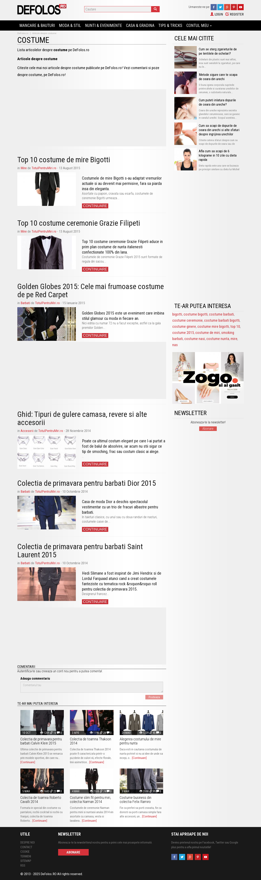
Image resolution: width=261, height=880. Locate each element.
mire (234, 338)
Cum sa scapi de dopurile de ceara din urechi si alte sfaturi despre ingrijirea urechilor (219, 130)
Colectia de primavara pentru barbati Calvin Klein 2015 (41, 741)
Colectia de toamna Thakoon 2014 (90, 741)
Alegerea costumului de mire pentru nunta (140, 741)
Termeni (25, 856)
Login (216, 14)
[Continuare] (27, 762)
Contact (26, 847)
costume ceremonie (187, 320)
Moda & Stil (70, 25)
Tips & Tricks (170, 25)
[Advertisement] (91, 117)
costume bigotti (196, 314)
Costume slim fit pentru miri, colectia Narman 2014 (90, 799)
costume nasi (194, 338)
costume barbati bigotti (222, 320)
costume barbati (221, 314)
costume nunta (217, 338)
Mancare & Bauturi (37, 25)
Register (235, 14)
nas (175, 344)
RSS (22, 865)
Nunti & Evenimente (103, 25)
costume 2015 (183, 332)
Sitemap (25, 861)
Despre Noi (27, 842)
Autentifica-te (26, 671)
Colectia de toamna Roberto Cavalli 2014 (40, 799)
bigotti (177, 314)
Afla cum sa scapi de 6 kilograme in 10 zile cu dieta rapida (218, 155)
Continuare (95, 206)
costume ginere (184, 326)
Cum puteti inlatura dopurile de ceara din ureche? (217, 102)
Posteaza (154, 697)
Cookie (25, 852)
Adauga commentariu (35, 678)
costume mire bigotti (213, 326)
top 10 (235, 326)
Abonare (207, 429)
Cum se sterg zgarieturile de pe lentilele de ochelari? (218, 51)
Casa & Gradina (140, 25)
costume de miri (207, 332)
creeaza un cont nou (55, 671)
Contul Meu (199, 25)
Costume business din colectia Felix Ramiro (135, 799)
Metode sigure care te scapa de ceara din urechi (218, 77)
